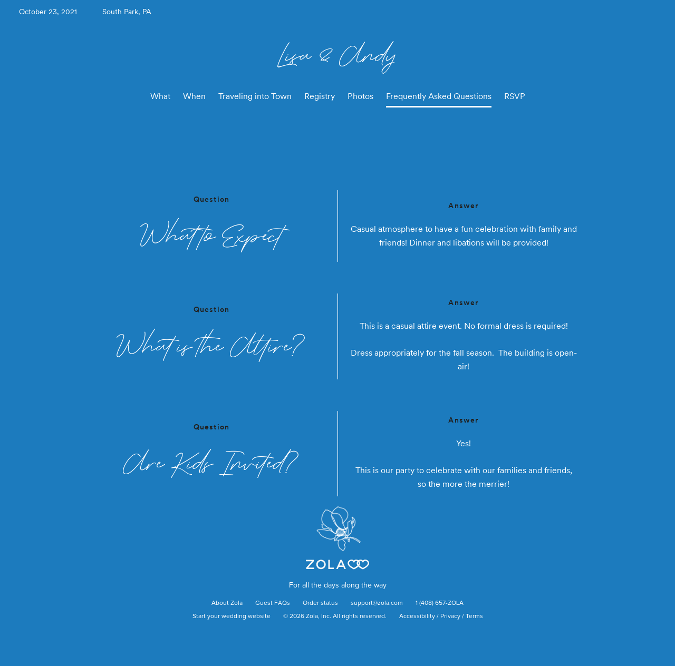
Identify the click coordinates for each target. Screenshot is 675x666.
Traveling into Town (255, 96)
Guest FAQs (272, 603)
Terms (474, 616)
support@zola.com (377, 603)
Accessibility (417, 616)
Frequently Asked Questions (438, 96)
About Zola (227, 603)
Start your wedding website (231, 616)
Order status (320, 603)
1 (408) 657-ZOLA (440, 603)
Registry (319, 96)
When (194, 96)
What (160, 96)
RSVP (514, 96)
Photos (360, 96)
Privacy (450, 616)
